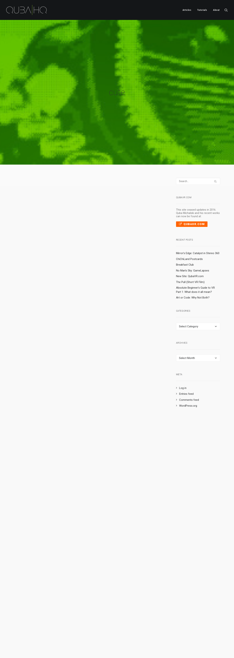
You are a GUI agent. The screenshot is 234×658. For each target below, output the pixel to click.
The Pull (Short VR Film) (190, 254)
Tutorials (202, 10)
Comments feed (189, 372)
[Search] (198, 153)
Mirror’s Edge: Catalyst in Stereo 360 (197, 225)
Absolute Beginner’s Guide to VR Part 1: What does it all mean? (195, 262)
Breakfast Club (185, 236)
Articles (186, 10)
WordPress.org (188, 378)
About (216, 10)
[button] (226, 10)
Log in (182, 360)
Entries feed (186, 366)
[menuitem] (187, 10)
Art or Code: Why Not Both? (193, 269)
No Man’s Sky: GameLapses (192, 242)
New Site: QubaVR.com (190, 248)
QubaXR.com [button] (192, 196)
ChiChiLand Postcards (189, 231)
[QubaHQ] (26, 10)
